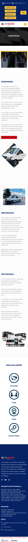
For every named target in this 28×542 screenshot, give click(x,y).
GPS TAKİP (23, 13)
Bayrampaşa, (22, 491)
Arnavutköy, (4, 489)
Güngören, (24, 495)
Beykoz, (8, 492)
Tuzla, (2, 500)
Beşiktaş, (3, 492)
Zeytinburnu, (18, 500)
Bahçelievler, (4, 491)
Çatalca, (11, 494)
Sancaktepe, (23, 497)
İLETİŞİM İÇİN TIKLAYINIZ (9, 137)
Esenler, (21, 494)
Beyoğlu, (18, 492)
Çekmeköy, (16, 494)
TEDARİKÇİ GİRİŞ (10, 11)
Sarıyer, (3, 499)
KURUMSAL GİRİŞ (10, 7)
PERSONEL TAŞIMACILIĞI (7, 509)
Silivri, (9, 499)
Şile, (6, 499)
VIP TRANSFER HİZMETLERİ (8, 514)
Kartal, (13, 497)
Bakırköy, (10, 491)
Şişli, (12, 499)
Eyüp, (7, 495)
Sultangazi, (22, 499)
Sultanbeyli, (16, 499)
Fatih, (10, 495)
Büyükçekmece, (5, 494)
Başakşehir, (16, 491)
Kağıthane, (8, 497)
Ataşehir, (9, 489)
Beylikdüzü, (13, 492)
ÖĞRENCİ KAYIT (10, 14)
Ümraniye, (7, 500)
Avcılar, (14, 489)
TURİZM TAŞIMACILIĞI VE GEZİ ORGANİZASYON (13, 513)
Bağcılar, (18, 489)
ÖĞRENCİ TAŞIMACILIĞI (7, 511)
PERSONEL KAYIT (10, 17)
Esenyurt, (3, 495)
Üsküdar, (12, 500)
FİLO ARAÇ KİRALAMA (6, 516)
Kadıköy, (3, 497)
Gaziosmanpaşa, (17, 495)
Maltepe (17, 497)
